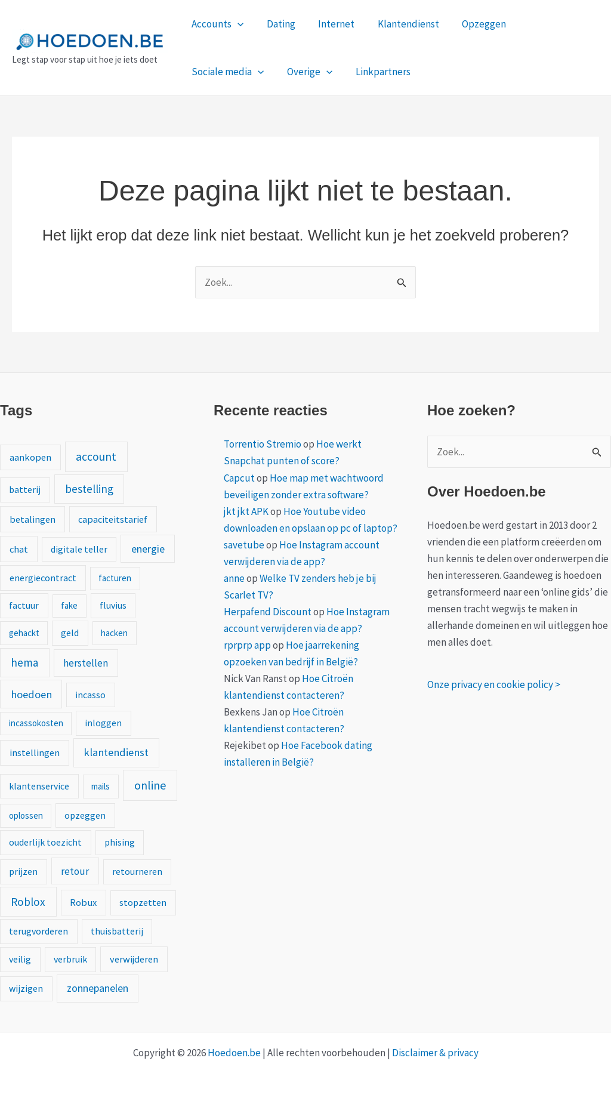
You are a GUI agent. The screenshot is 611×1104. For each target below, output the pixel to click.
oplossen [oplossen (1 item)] (26, 815)
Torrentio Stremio (262, 444)
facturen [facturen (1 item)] (114, 578)
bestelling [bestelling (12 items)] (89, 489)
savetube (244, 544)
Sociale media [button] (550, 24)
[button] (236, 24)
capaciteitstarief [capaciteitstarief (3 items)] (112, 519)
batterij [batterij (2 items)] (25, 489)
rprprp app (247, 645)
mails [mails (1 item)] (100, 786)
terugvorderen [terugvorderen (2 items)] (38, 931)
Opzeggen (472, 23)
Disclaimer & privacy (435, 1052)
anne (234, 578)
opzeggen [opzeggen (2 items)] (85, 815)
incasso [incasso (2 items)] (90, 695)
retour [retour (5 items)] (75, 871)
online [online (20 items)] (150, 785)
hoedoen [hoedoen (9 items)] (31, 694)
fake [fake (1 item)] (69, 605)
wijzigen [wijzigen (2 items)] (26, 988)
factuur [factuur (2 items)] (24, 605)
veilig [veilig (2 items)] (20, 959)
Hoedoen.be (234, 1052)
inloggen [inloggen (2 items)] (103, 723)
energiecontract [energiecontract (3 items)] (43, 578)
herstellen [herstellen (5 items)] (85, 663)
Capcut (239, 478)
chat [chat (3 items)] (19, 549)
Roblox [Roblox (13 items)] (28, 902)
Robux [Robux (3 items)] (83, 902)
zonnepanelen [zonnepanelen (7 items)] (97, 988)
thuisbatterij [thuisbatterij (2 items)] (117, 931)
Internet (329, 23)
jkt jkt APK (246, 511)
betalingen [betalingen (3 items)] (32, 519)
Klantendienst (399, 23)
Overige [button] (213, 71)
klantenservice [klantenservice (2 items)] (39, 786)
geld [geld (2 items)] (70, 633)
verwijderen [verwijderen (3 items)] (134, 959)
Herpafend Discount (267, 611)
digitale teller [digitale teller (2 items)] (79, 549)
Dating (277, 23)
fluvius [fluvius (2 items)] (113, 605)
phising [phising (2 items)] (119, 842)
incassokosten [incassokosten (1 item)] (36, 723)
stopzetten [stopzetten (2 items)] (142, 902)
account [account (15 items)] (96, 456)
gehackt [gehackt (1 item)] (24, 633)
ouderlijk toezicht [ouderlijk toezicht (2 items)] (45, 842)
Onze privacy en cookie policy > (493, 684)
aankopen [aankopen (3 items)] (30, 457)
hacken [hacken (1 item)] (114, 633)
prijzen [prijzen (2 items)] (23, 871)
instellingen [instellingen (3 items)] (35, 752)
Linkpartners (283, 71)
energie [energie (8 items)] (148, 549)
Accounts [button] (216, 24)
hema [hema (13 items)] (24, 662)
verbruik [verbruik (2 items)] (70, 959)
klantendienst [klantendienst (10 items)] (116, 752)
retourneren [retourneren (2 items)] (137, 871)
